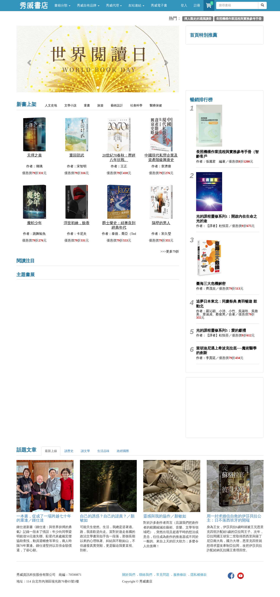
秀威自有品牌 (88, 5)
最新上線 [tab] (51, 451)
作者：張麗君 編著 (210, 161)
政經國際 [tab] (123, 451)
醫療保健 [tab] (156, 105)
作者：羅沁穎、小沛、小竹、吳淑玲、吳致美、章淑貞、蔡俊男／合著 (227, 312)
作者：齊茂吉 (206, 288)
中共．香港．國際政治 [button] (244, 76)
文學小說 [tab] (70, 105)
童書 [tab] (87, 105)
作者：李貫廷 (206, 358)
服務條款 (179, 574)
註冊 (197, 5)
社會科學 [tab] (136, 105)
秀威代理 (114, 5)
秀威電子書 (159, 5)
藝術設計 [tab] (117, 105)
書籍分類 (62, 5)
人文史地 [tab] (51, 105)
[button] (28, 61)
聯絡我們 (145, 574)
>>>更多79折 (170, 251)
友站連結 (136, 5)
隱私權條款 (198, 574)
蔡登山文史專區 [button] (205, 76)
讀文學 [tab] (85, 451)
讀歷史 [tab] (68, 451)
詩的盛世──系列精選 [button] (244, 58)
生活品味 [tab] (103, 451)
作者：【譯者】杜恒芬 (212, 226)
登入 (184, 5)
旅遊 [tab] (100, 105)
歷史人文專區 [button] (205, 58)
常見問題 (162, 574)
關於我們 (128, 574)
